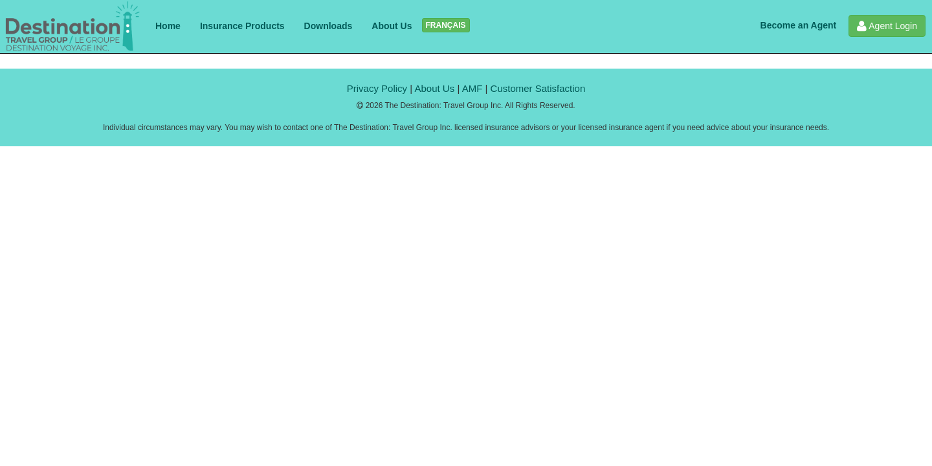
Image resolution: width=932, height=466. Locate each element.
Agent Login (887, 26)
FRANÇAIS (446, 25)
